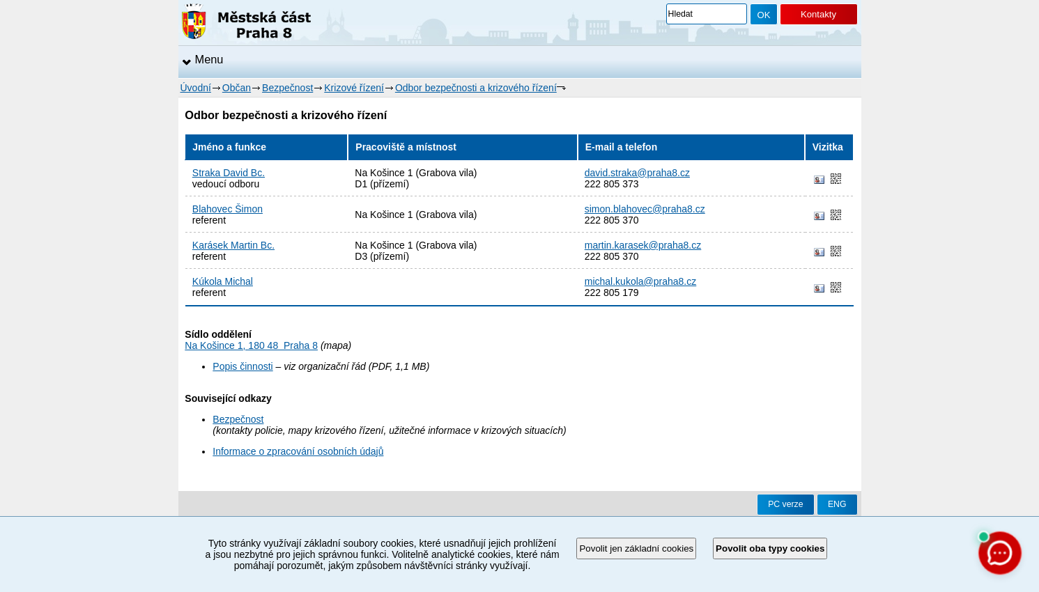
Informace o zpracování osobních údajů (298, 451)
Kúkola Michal (222, 281)
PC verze (785, 504)
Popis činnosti (242, 366)
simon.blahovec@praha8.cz (645, 209)
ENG (837, 504)
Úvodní (195, 87)
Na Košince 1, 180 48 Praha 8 (251, 345)
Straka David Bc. (228, 172)
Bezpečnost (287, 87)
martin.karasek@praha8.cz (643, 245)
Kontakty (818, 14)
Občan (236, 87)
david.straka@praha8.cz (637, 172)
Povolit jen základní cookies (636, 548)
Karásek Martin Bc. (233, 245)
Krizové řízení (354, 87)
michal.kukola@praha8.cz (641, 281)
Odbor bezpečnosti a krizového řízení (476, 87)
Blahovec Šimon (227, 209)
